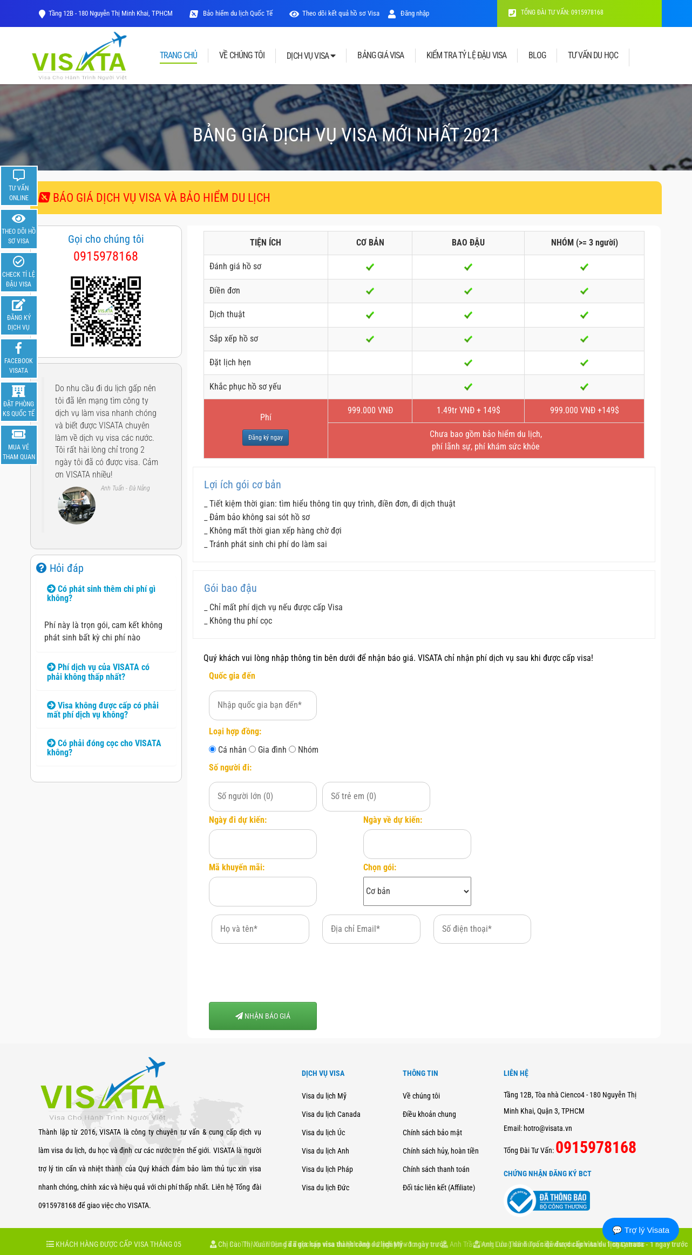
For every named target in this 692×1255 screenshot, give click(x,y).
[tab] (106, 593)
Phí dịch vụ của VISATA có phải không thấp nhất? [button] (98, 672)
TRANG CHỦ (178, 55)
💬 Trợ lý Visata (640, 1229)
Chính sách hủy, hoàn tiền (441, 1151)
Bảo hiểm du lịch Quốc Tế (237, 13)
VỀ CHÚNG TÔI (241, 55)
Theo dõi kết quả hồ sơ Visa (340, 13)
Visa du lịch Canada (331, 1114)
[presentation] (291, 973)
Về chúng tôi (421, 1096)
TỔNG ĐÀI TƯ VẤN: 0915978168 (555, 12)
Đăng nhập (408, 13)
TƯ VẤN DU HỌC (593, 55)
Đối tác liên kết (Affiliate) (439, 1187)
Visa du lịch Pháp (327, 1169)
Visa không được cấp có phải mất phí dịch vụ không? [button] (103, 710)
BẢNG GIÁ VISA (380, 55)
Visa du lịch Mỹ (324, 1096)
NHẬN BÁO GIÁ (262, 1016)
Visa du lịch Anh (325, 1151)
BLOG (537, 55)
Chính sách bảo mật (432, 1132)
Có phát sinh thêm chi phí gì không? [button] (101, 594)
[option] (106, 456)
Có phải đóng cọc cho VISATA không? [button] (104, 748)
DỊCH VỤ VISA (311, 55)
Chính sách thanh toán (436, 1169)
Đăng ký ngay (265, 437)
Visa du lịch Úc (323, 1132)
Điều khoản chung (429, 1114)
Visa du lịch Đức (325, 1187)
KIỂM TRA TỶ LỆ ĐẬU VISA (466, 55)
